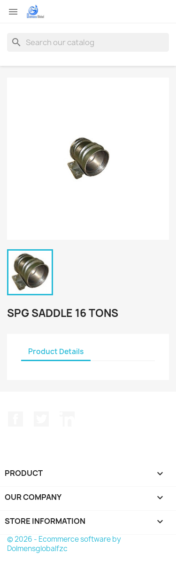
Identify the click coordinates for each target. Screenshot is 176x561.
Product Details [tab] (56, 351)
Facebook (15, 419)
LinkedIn (67, 419)
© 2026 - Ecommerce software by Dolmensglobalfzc (64, 543)
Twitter (41, 419)
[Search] (88, 42)
